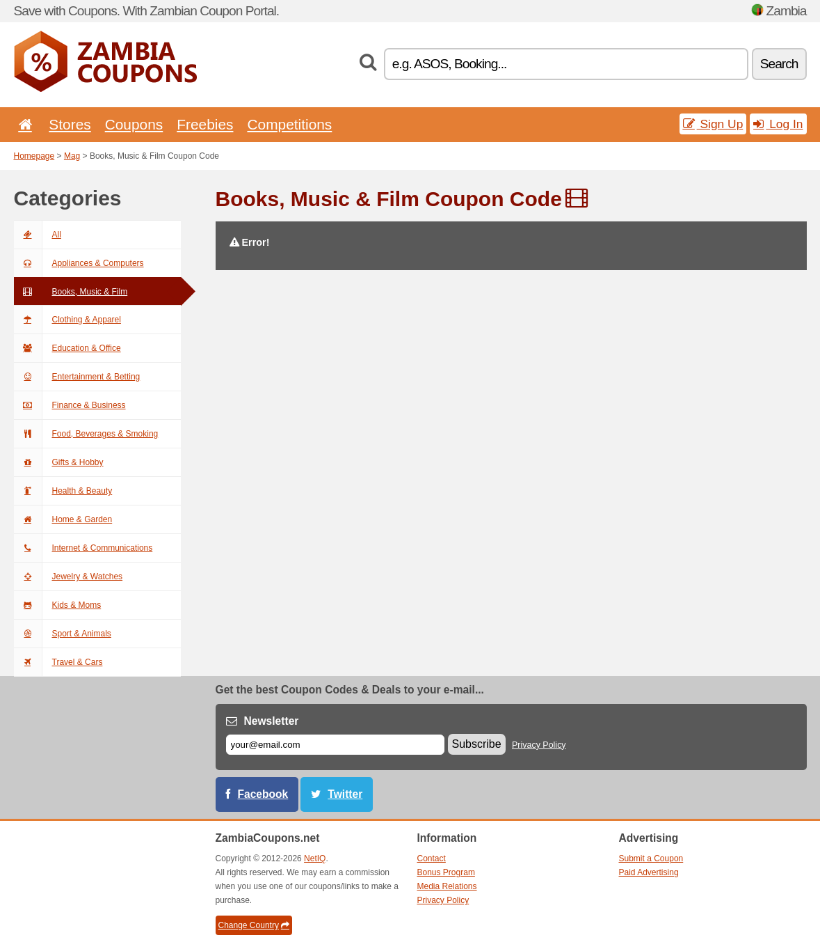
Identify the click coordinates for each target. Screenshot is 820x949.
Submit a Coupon (651, 858)
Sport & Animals (62, 634)
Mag (72, 156)
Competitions (289, 124)
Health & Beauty (63, 491)
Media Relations (447, 886)
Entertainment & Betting (77, 377)
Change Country (253, 925)
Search (779, 63)
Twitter (345, 794)
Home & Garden (63, 519)
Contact (431, 858)
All (37, 235)
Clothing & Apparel (67, 320)
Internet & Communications (83, 548)
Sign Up (713, 124)
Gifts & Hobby (59, 462)
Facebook (263, 794)
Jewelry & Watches (68, 576)
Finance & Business (70, 405)
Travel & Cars (58, 662)
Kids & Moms (58, 605)
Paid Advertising (649, 872)
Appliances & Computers (79, 263)
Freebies (205, 124)
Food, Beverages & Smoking (86, 434)
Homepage (34, 156)
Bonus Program (446, 872)
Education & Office (67, 348)
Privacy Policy (539, 745)
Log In (778, 124)
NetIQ (314, 858)
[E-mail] (335, 745)
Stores (69, 124)
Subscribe (476, 744)
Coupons (134, 124)
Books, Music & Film (71, 292)
